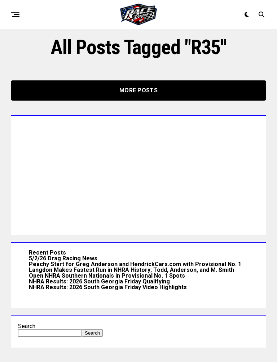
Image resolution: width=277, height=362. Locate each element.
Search (26, 326)
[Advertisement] (138, 173)
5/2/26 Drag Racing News (63, 258)
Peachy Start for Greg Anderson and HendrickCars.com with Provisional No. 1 (135, 264)
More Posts (138, 90)
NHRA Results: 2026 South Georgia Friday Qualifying (99, 281)
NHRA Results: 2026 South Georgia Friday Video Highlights (108, 287)
